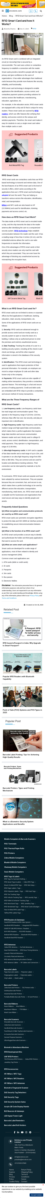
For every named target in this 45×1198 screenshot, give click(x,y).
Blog (11, 16)
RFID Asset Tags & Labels (12, 882)
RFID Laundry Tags (31, 897)
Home (4, 16)
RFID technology (21, 231)
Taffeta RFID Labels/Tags (12, 913)
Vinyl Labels (8, 978)
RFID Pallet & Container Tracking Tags (16, 900)
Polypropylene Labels (11, 975)
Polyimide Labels (26, 975)
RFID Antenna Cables (11, 962)
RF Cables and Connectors (29, 962)
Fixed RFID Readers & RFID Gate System (17, 922)
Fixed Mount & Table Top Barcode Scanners (18, 1031)
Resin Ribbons (9, 1006)
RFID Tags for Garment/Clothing (14, 879)
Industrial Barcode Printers (13, 994)
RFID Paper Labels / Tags (12, 888)
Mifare (4, 205)
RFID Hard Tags (31, 891)
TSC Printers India (28, 988)
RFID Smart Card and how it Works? (29, 16)
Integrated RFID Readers (30, 925)
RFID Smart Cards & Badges (30, 907)
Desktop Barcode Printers (12, 991)
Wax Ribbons (20, 1006)
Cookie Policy (14, 1181)
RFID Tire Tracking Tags (12, 894)
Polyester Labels (26, 972)
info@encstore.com (21, 1157)
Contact (24, 1181)
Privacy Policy (34, 595)
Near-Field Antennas (11, 950)
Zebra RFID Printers (31, 1059)
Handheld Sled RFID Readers (13, 938)
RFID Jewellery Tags (27, 903)
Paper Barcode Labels (11, 972)
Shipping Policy (27, 1172)
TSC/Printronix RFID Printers (13, 1059)
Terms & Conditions (25, 1175)
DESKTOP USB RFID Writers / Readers (16, 928)
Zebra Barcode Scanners (12, 1025)
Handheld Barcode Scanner (13, 1028)
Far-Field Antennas (26, 947)
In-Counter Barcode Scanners (14, 1034)
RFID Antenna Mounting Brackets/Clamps (18, 959)
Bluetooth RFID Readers (29, 935)
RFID (34, 29)
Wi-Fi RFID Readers (10, 931)
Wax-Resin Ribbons (10, 1009)
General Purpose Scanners (13, 1037)
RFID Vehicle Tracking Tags (13, 897)
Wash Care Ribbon (10, 1012)
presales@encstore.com (23, 1159)
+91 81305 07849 (20, 1163)
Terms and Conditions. (9, 598)
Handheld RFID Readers (12, 925)
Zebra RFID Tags (29, 882)
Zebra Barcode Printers (12, 988)
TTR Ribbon (23, 1009)
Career (23, 1179)
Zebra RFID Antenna (10, 947)
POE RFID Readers (25, 931)
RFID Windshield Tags (11, 907)
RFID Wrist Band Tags (11, 903)
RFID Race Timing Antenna (29, 950)
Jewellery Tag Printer (11, 1062)
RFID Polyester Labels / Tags (13, 891)
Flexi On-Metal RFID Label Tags (14, 910)
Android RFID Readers (11, 935)
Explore (12, 1172)
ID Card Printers (33, 997)
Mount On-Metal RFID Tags (13, 885)
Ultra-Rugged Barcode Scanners (15, 1040)
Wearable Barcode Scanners (13, 1022)
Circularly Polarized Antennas (14, 956)
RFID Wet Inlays (29, 885)
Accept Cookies (36, 1195)
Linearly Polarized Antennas (13, 953)
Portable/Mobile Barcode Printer (14, 997)
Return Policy (26, 1170)
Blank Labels (19, 978)
